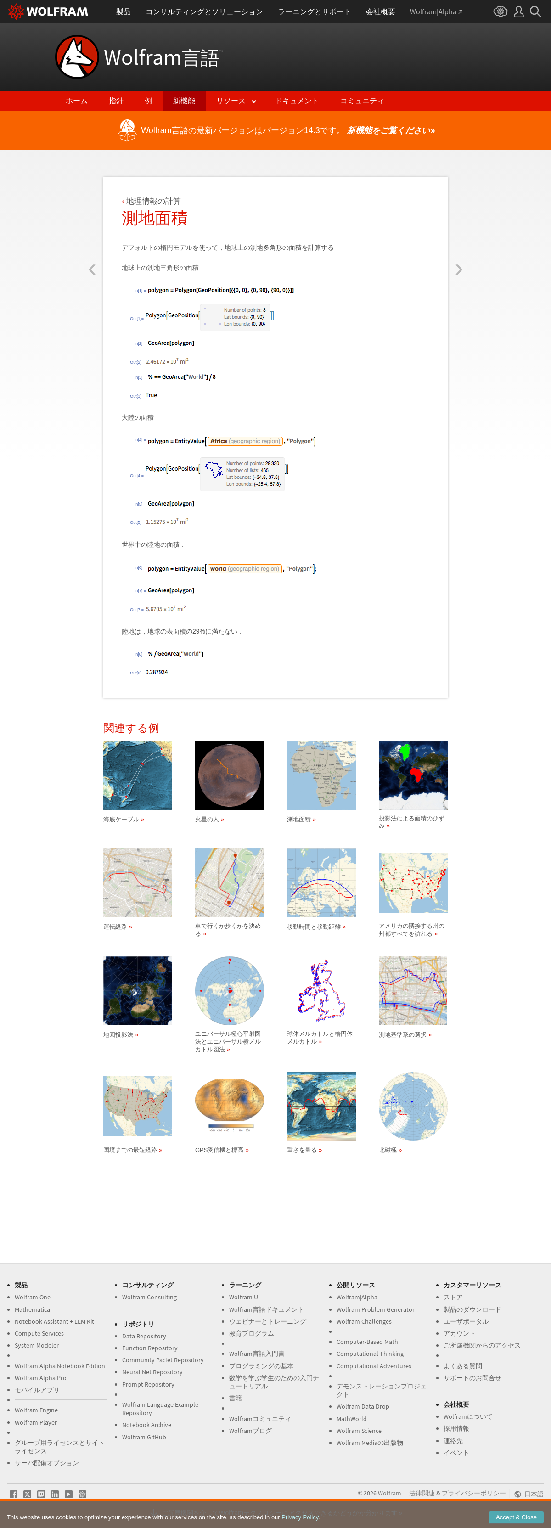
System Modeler (37, 1345)
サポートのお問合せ (472, 1378)
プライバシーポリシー (474, 1493)
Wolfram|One (33, 1297)
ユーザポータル (466, 1321)
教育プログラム (251, 1333)
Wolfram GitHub (144, 1437)
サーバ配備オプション (47, 1463)
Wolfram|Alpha (357, 1297)
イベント (456, 1453)
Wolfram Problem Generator (376, 1309)
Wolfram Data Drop (363, 1406)
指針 (116, 101)
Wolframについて (468, 1416)
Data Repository (144, 1336)
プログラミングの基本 (261, 1366)
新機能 (184, 101)
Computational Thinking (370, 1353)
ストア (453, 1297)
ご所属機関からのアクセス (482, 1345)
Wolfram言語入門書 (257, 1353)
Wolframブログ (250, 1431)
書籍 (235, 1398)
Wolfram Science (359, 1431)
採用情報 (456, 1428)
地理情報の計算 (153, 201)
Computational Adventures (374, 1366)
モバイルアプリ (37, 1390)
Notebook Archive (146, 1425)
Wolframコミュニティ (260, 1419)
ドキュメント (297, 101)
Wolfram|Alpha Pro (41, 1378)
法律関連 (422, 1493)
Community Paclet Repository (163, 1360)
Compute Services (39, 1333)
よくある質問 (463, 1366)
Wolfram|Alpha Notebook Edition (60, 1366)
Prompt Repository (148, 1384)
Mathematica (32, 1309)
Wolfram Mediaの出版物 (370, 1442)
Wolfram (163, 57)
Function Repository (150, 1348)
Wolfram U (243, 1297)
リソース (231, 101)
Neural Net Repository (152, 1372)
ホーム (77, 101)
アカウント (460, 1333)
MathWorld (352, 1419)
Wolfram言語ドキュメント (266, 1309)
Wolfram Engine (36, 1410)
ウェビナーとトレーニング (267, 1321)
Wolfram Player (36, 1422)
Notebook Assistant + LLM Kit (54, 1321)
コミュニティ (362, 101)
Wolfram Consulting (149, 1297)
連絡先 (453, 1441)
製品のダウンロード (472, 1309)
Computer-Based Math (367, 1341)
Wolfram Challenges (364, 1321)
